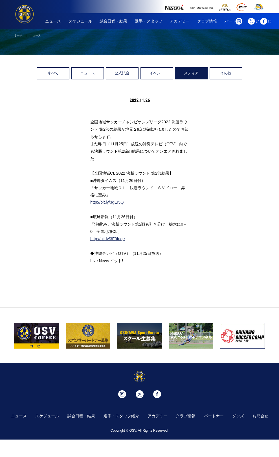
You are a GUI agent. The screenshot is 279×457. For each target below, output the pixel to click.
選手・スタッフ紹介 (121, 416)
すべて (53, 73)
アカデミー (180, 21)
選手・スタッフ (148, 21)
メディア (191, 73)
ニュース (53, 21)
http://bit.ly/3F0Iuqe (107, 239)
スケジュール (80, 21)
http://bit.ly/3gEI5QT (108, 202)
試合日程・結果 (113, 21)
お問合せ (260, 416)
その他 (225, 73)
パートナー (214, 416)
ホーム (18, 35)
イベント (157, 73)
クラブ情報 (207, 21)
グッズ (238, 416)
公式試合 (122, 73)
